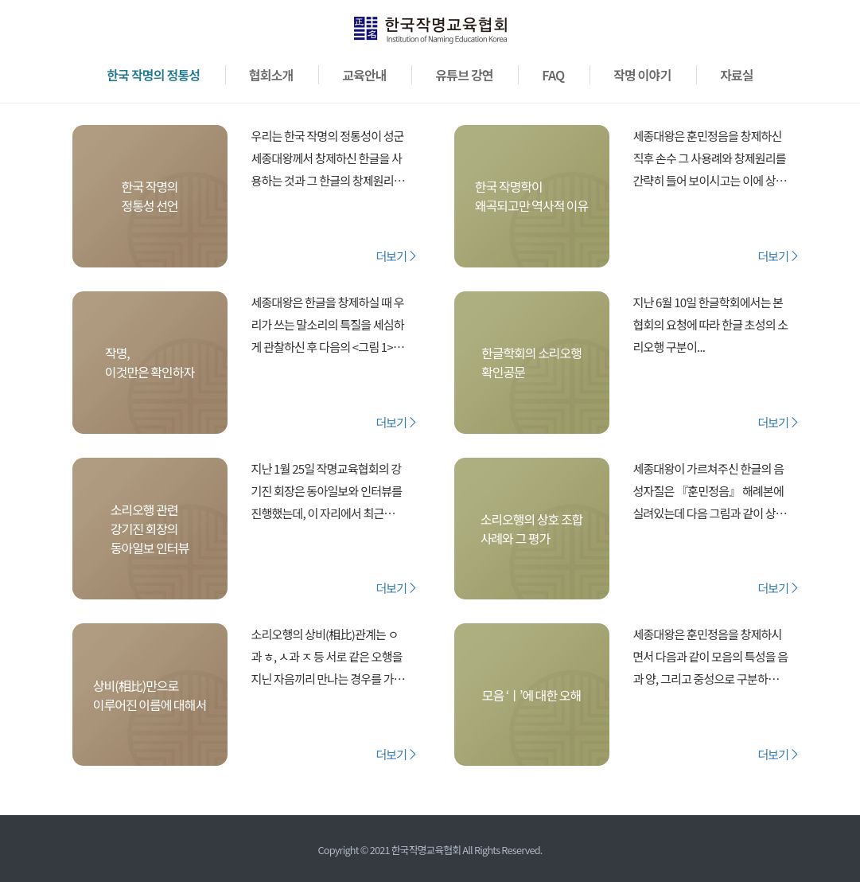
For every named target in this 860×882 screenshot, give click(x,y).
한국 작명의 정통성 (153, 74)
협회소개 (271, 74)
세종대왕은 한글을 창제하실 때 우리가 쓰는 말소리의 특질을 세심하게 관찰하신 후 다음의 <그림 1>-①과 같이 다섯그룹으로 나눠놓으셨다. (327, 326)
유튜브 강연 (463, 74)
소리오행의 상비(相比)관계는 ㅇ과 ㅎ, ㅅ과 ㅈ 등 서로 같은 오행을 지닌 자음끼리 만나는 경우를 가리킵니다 (327, 658)
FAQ (553, 74)
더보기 (397, 256)
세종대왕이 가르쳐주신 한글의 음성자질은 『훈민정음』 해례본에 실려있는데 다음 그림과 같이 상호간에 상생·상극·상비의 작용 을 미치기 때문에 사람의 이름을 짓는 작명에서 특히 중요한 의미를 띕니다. (710, 492)
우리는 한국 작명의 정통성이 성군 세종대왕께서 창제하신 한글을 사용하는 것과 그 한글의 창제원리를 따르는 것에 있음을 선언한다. (327, 159)
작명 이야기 (642, 74)
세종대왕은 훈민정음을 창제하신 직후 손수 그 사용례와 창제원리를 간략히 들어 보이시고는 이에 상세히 (709, 159)
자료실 (736, 74)
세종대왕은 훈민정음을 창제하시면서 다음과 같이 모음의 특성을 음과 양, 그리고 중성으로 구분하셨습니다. (710, 658)
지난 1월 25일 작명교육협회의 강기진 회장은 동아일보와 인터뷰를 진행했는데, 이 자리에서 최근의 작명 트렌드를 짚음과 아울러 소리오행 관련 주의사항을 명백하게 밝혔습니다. (327, 492)
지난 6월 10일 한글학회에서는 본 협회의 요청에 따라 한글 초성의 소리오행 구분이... (710, 324)
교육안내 (364, 74)
